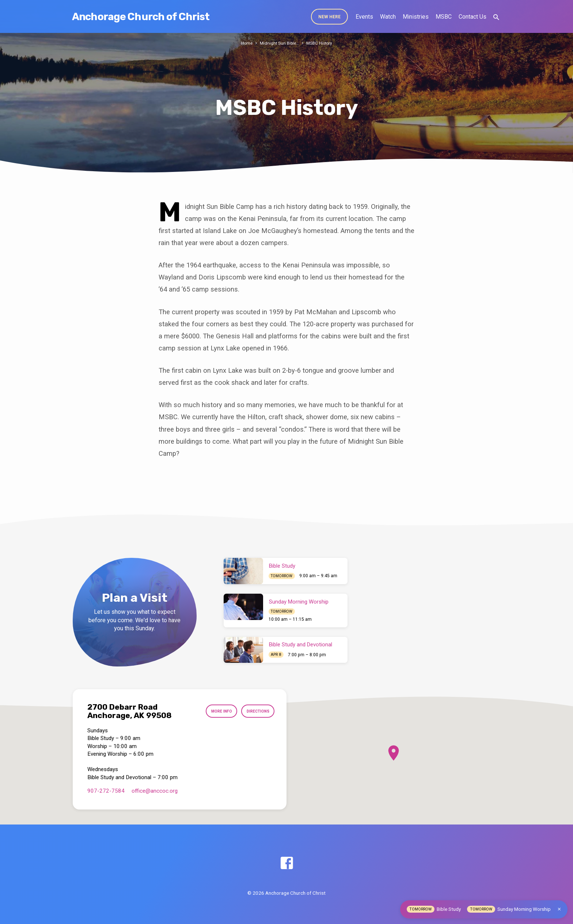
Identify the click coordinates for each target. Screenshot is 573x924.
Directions (256, 711)
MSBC (444, 16)
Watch (388, 16)
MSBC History (321, 43)
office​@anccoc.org (155, 791)
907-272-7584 (106, 791)
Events (364, 16)
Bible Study (282, 566)
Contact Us (472, 16)
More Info (216, 711)
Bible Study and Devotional (300, 644)
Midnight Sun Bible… (278, 43)
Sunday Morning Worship (299, 601)
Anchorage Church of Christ (140, 17)
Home (244, 43)
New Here (329, 16)
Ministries (416, 16)
